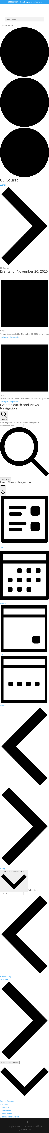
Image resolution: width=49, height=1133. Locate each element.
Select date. (33, 890)
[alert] (24, 306)
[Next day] (24, 865)
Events (3, 185)
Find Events (5, 479)
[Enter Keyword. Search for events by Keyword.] (12, 425)
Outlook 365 (5, 1107)
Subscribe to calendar (10, 1062)
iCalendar (4, 1104)
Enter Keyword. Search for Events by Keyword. (19, 422)
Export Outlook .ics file (9, 1116)
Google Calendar (7, 1101)
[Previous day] (24, 785)
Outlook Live (5, 1110)
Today (2, 868)
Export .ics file (6, 1113)
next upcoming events (9, 337)
